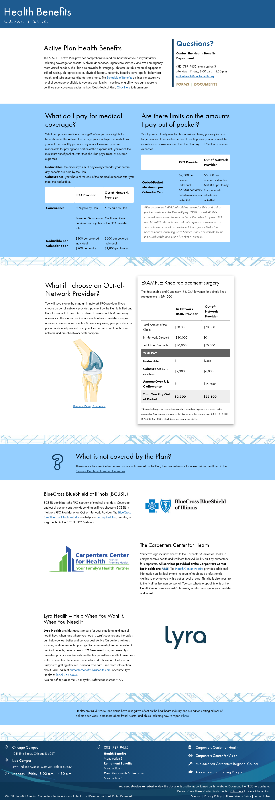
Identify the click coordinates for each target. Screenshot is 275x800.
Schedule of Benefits (119, 77)
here (186, 716)
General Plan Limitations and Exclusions (100, 471)
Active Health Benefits (32, 22)
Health (8, 22)
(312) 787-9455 (116, 747)
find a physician (106, 517)
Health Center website (189, 568)
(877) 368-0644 (67, 675)
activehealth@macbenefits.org (195, 76)
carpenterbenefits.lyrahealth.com (90, 670)
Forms (182, 84)
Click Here (123, 87)
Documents (205, 84)
